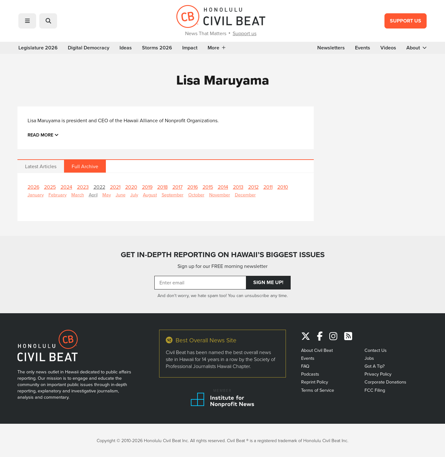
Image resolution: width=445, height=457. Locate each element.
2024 (66, 186)
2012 (253, 186)
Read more (43, 134)
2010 (282, 186)
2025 (50, 186)
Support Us (405, 20)
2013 (238, 186)
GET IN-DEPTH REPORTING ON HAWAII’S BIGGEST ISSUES (223, 254)
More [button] (216, 47)
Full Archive (85, 166)
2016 (192, 186)
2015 (208, 186)
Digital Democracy (88, 47)
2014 (223, 186)
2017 (177, 186)
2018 (162, 186)
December (245, 194)
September (173, 194)
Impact (189, 47)
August (150, 194)
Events (362, 47)
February (57, 194)
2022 (99, 186)
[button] (27, 21)
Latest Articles (40, 166)
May (106, 194)
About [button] (416, 47)
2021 (115, 186)
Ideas (125, 47)
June (121, 194)
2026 (33, 186)
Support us (244, 33)
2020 (131, 186)
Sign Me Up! (268, 282)
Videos (388, 47)
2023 (83, 186)
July (134, 194)
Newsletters (331, 47)
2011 (268, 186)
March (77, 194)
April (93, 194)
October (196, 194)
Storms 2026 (157, 47)
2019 (147, 186)
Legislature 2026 (38, 47)
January (36, 194)
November (219, 194)
